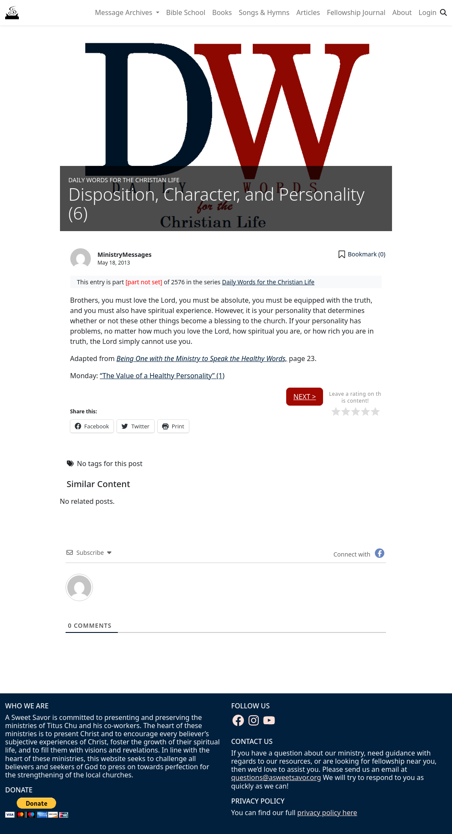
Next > (304, 396)
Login (428, 12)
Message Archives (124, 12)
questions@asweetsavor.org (276, 777)
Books (222, 12)
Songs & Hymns (264, 12)
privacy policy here (327, 812)
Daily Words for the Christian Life (124, 180)
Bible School (186, 12)
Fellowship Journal (356, 12)
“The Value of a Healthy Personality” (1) (162, 375)
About (402, 12)
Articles (308, 12)
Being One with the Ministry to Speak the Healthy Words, (202, 358)
